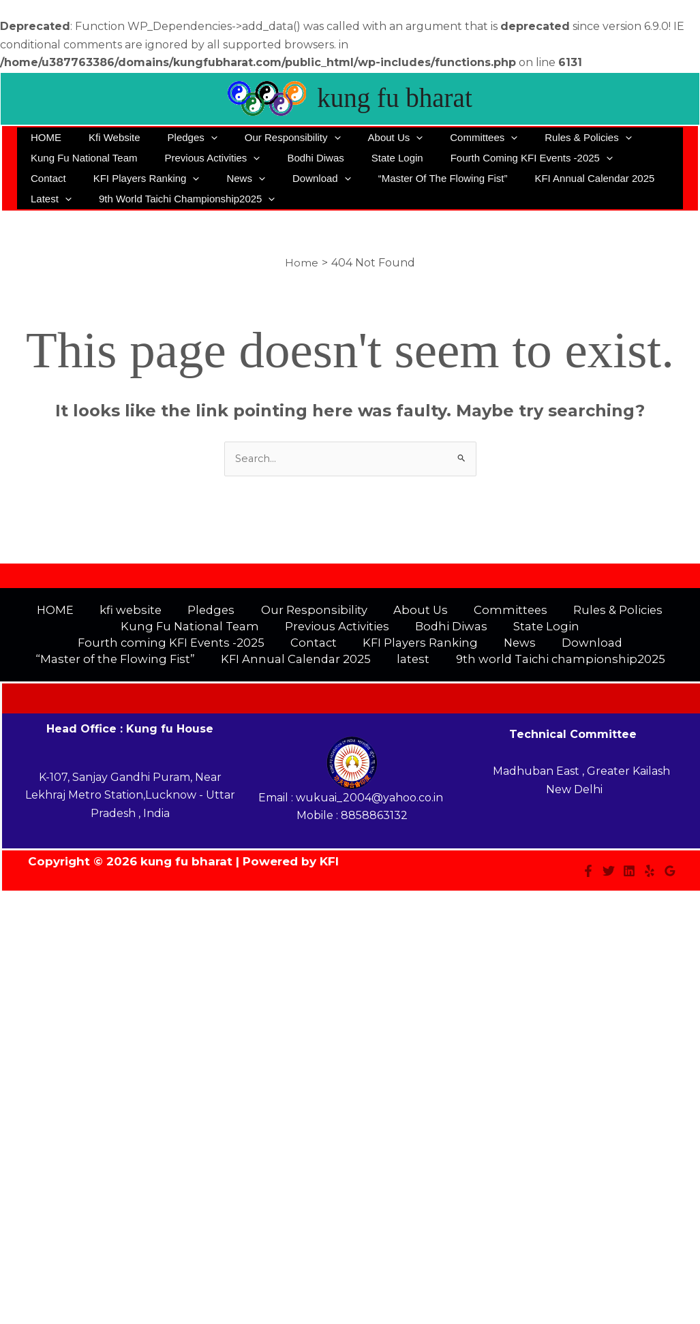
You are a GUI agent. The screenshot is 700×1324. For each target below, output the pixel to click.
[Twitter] (609, 878)
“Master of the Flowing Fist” (356, 178)
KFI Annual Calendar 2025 (502, 178)
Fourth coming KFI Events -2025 (501, 158)
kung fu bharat (394, 97)
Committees (446, 137)
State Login (373, 158)
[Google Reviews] (670, 878)
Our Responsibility (269, 137)
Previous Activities (201, 158)
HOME (42, 137)
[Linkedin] (629, 878)
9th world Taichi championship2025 (115, 199)
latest (602, 178)
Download (242, 178)
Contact (620, 158)
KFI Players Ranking (80, 178)
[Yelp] (649, 878)
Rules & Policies (543, 137)
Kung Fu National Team (80, 158)
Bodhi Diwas (298, 158)
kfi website (104, 137)
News (173, 178)
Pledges (175, 137)
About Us (365, 137)
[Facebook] (588, 878)
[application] (193, 137)
